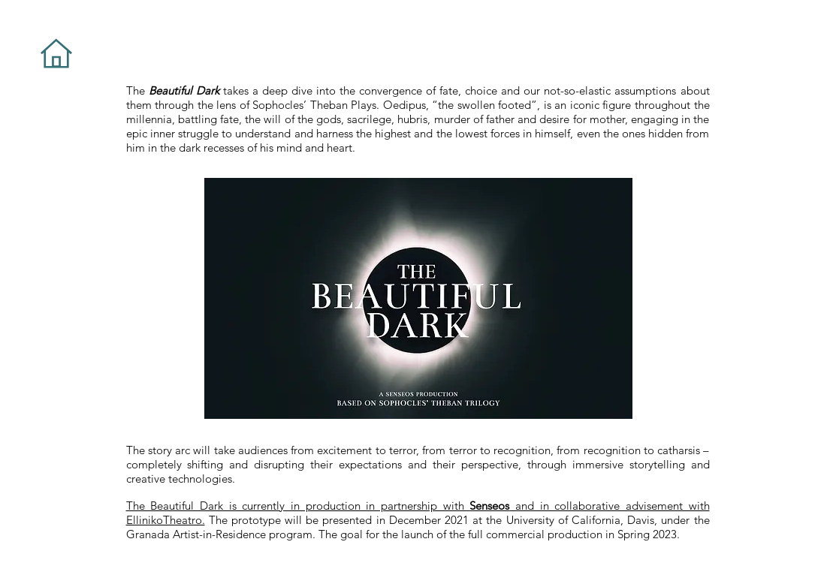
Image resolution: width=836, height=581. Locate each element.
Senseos (489, 505)
